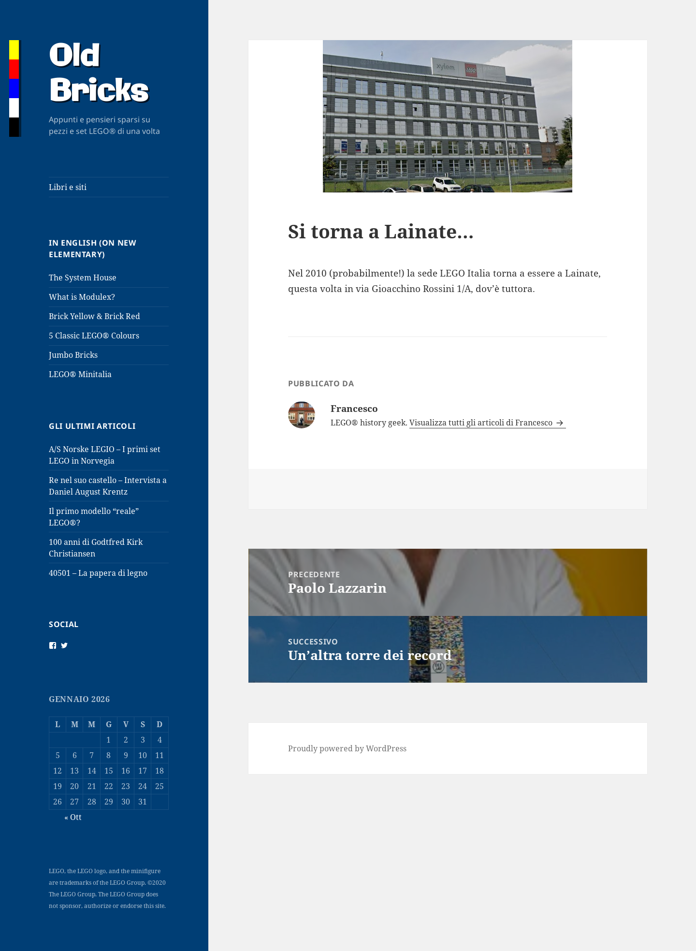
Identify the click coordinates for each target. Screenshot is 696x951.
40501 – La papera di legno (98, 573)
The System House (82, 277)
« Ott (73, 817)
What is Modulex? (82, 297)
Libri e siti (68, 187)
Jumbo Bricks (73, 355)
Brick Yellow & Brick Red (94, 316)
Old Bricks (98, 75)
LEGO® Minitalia (80, 374)
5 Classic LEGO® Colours (94, 335)
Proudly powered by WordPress (347, 748)
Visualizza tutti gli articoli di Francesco (481, 422)
